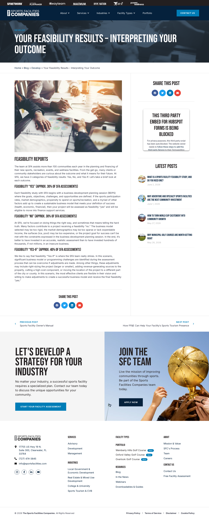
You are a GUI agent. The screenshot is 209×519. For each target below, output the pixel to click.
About (166, 437)
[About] (63, 13)
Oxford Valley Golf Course (130, 454)
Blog (26, 67)
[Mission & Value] (172, 443)
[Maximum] (79, 4)
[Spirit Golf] (118, 4)
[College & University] (81, 486)
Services (72, 437)
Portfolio (120, 445)
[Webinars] (129, 482)
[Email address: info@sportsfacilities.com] (31, 463)
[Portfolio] (147, 13)
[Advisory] (75, 443)
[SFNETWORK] (14, 4)
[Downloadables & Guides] (129, 487)
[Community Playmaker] (36, 4)
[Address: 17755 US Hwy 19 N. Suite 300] (31, 450)
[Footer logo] (28, 438)
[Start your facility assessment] (40, 407)
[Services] (81, 13)
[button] (57, 305)
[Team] (172, 453)
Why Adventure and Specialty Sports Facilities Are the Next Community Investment (169, 198)
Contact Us (169, 464)
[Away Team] (57, 4)
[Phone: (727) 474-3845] (31, 458)
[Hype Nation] (100, 4)
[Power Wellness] (137, 3)
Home (18, 67)
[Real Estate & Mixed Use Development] (81, 479)
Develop (20, 30)
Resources (121, 467)
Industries (73, 462)
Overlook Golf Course (128, 459)
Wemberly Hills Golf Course (131, 450)
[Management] (75, 453)
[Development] (75, 448)
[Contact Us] (188, 13)
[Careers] (172, 458)
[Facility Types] (124, 13)
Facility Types (122, 437)
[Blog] (129, 472)
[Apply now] (131, 402)
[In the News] (129, 477)
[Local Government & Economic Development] (81, 470)
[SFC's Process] (172, 448)
